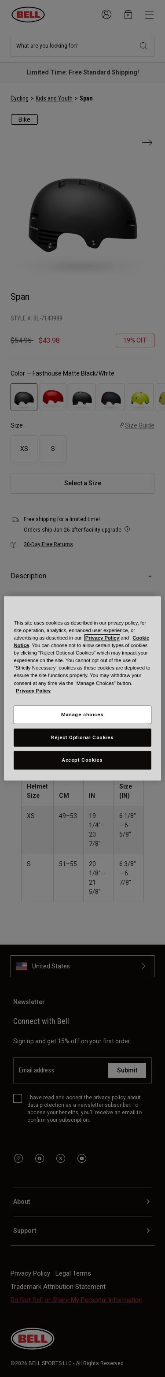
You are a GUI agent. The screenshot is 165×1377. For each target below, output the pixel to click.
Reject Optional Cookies (82, 737)
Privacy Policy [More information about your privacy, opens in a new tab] (33, 690)
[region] (82, 688)
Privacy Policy (102, 637)
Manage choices (82, 714)
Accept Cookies (82, 760)
